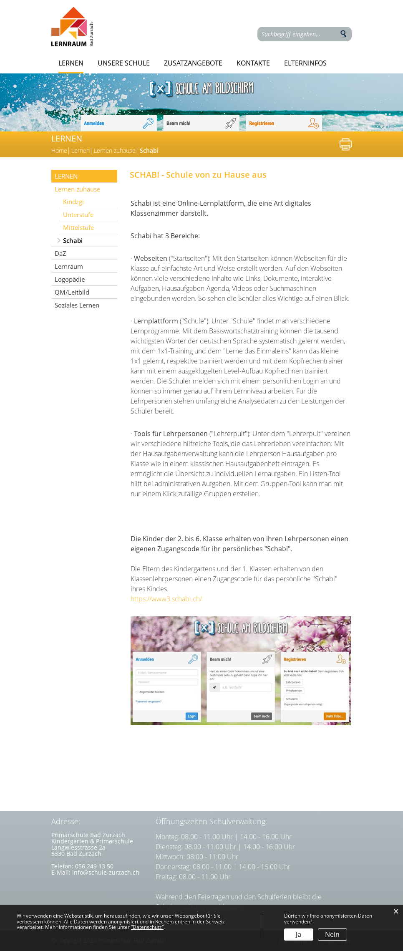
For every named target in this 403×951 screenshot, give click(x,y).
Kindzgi (73, 201)
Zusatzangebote (193, 63)
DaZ (60, 253)
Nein (332, 934)
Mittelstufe (78, 227)
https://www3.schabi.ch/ (170, 598)
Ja (298, 934)
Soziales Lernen (77, 305)
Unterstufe (78, 214)
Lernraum (69, 266)
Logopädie (70, 279)
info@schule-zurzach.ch (105, 872)
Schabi (90, 240)
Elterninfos (305, 63)
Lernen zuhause (77, 189)
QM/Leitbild (72, 292)
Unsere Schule (124, 63)
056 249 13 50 (94, 866)
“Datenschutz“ (147, 927)
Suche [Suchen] (343, 34)
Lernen (70, 63)
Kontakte (253, 63)
